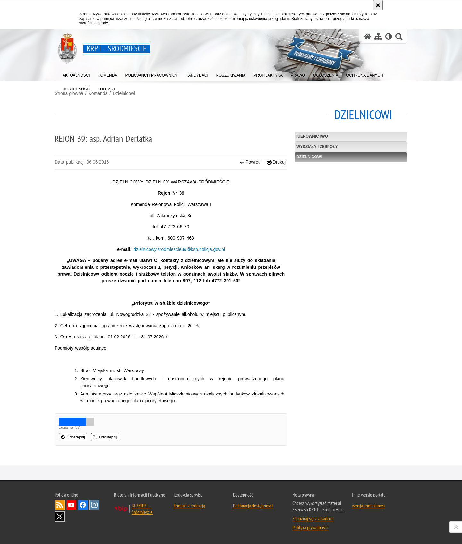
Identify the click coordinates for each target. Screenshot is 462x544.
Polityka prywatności (310, 527)
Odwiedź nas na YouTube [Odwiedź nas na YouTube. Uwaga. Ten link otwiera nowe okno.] (71, 505)
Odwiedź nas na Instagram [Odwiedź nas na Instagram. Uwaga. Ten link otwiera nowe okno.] (94, 505)
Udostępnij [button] (73, 437)
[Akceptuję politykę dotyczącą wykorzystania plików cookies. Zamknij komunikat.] (378, 5)
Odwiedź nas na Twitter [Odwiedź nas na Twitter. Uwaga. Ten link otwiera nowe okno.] (60, 516)
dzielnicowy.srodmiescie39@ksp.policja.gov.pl (179, 249)
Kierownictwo (312, 136)
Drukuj (276, 162)
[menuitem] (76, 74)
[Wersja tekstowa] (388, 36)
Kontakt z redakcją (189, 505)
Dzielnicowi (124, 93)
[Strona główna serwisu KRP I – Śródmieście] (367, 36)
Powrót (250, 162)
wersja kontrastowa (368, 505)
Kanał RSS (60, 505)
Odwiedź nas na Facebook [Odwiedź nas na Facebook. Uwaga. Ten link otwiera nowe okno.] (83, 505)
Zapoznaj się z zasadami (312, 518)
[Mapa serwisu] (378, 36)
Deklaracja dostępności (253, 505)
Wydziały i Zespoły (317, 146)
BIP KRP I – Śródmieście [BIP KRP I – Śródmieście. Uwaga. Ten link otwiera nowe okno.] (142, 508)
